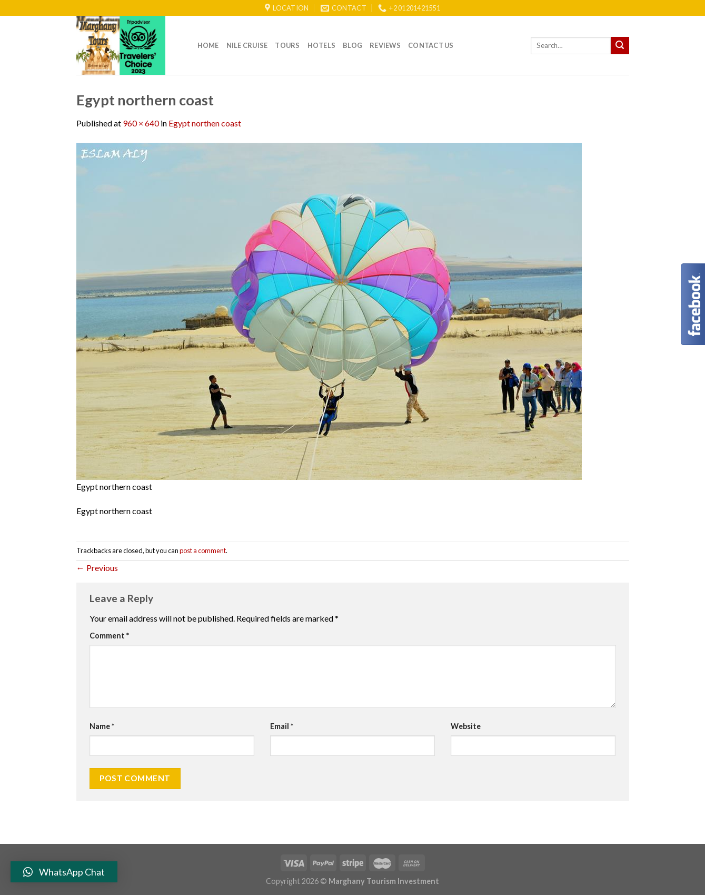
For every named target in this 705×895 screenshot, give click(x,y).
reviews (385, 45)
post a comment (203, 550)
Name (102, 726)
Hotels (321, 45)
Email (281, 726)
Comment (109, 635)
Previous (97, 568)
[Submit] (620, 46)
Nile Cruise (247, 45)
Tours (287, 45)
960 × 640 (141, 123)
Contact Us (431, 45)
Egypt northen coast (204, 123)
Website (466, 726)
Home (208, 45)
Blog (352, 45)
